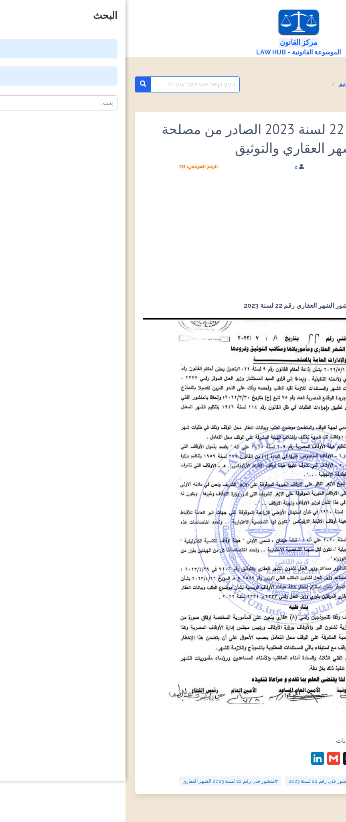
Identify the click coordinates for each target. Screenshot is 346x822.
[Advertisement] (173, 242)
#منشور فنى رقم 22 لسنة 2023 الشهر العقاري (104, 781)
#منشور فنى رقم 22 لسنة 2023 (195, 781)
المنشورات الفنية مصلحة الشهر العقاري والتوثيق (261, 84)
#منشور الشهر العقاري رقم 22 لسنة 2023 (282, 781)
